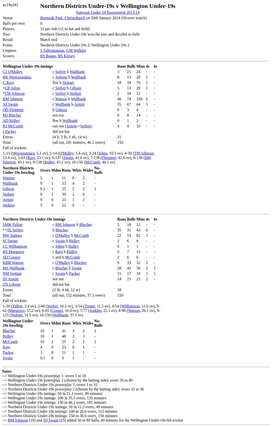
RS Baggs (48, 56)
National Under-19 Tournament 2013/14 (107, 12)
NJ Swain (10, 104)
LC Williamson (15, 246)
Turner (89, 306)
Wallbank (77, 72)
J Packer (9, 131)
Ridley (49, 162)
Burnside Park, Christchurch (62, 18)
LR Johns (12, 88)
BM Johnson (13, 99)
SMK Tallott (12, 225)
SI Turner (10, 241)
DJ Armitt (11, 279)
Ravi (31, 158)
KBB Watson (13, 263)
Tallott (17, 306)
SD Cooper (11, 257)
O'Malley (66, 153)
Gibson (75, 88)
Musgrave (17, 310)
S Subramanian (52, 50)
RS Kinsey (66, 56)
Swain (68, 158)
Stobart (68, 83)
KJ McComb (13, 126)
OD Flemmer (13, 110)
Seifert (60, 72)
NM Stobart (12, 273)
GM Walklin (76, 50)
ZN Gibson (11, 284)
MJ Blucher (12, 115)
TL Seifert (15, 230)
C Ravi (8, 83)
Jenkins (61, 77)
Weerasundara (23, 153)
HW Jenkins (12, 235)
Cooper (57, 310)
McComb (92, 162)
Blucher (85, 225)
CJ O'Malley (13, 72)
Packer (74, 273)
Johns (102, 153)
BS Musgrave (13, 252)
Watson (61, 99)
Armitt (79, 104)
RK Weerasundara (17, 77)
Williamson (130, 306)
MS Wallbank (13, 268)
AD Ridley (11, 121)
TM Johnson (14, 93)
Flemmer (109, 158)
